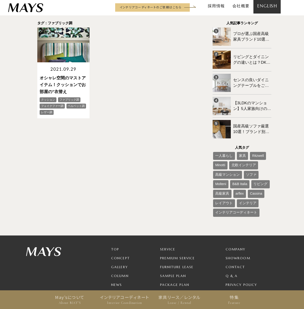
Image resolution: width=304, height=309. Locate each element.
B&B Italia (247, 155)
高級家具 (220, 162)
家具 (236, 139)
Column (120, 240)
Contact (235, 231)
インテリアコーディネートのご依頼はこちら (150, 7)
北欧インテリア (224, 147)
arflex (233, 162)
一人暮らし (221, 139)
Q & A (232, 240)
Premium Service (177, 223)
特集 (234, 299)
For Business (173, 267)
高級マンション (248, 147)
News (116, 249)
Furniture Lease (177, 231)
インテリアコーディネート (124, 299)
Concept (120, 223)
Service (168, 214)
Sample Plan (173, 240)
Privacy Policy (241, 249)
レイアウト (221, 170)
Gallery (119, 231)
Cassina (247, 162)
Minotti (262, 139)
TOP (115, 214)
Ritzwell (248, 139)
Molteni (232, 155)
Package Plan (174, 249)
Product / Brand (178, 258)
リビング (263, 155)
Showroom (238, 223)
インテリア (240, 170)
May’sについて (69, 299)
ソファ (218, 155)
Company (236, 214)
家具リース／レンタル (179, 299)
